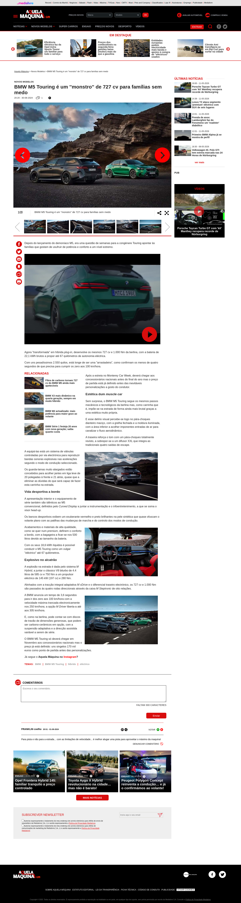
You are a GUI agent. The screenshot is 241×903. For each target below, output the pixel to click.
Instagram (70, 656)
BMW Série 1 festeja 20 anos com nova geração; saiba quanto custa (61, 429)
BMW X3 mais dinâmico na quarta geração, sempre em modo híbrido (60, 398)
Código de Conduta (149, 890)
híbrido (72, 664)
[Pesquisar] (210, 26)
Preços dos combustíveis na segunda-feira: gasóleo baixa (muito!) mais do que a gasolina (107, 48)
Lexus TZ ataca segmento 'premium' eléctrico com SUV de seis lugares (206, 105)
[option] (40, 48)
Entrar (197, 27)
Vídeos (140, 26)
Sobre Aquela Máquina (58, 890)
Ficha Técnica (128, 890)
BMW (38, 664)
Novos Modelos (43, 26)
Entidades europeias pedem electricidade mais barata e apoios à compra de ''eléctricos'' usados (160, 48)
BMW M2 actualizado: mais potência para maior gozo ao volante (61, 414)
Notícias (20, 26)
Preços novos (104, 26)
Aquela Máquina (21, 71)
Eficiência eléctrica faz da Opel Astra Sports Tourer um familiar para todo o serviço (53, 48)
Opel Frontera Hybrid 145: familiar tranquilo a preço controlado (35, 784)
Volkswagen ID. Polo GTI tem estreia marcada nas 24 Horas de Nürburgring (207, 153)
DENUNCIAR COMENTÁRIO (146, 744)
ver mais (199, 162)
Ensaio (86, 26)
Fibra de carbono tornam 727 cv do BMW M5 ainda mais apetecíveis (61, 383)
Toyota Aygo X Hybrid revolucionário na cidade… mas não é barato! (89, 784)
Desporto (124, 26)
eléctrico (85, 664)
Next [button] (228, 49)
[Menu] (15, 16)
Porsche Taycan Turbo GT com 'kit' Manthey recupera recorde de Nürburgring (207, 89)
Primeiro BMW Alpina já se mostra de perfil (207, 136)
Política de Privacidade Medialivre (82, 823)
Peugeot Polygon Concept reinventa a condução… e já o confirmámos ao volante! (143, 784)
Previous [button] (13, 49)
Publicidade (168, 890)
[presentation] (137, 825)
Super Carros (68, 26)
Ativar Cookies (185, 890)
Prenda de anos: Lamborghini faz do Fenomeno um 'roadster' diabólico (205, 121)
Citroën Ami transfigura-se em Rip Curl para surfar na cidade (214, 48)
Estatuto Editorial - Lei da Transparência (95, 890)
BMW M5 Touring (54, 664)
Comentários (33, 682)
